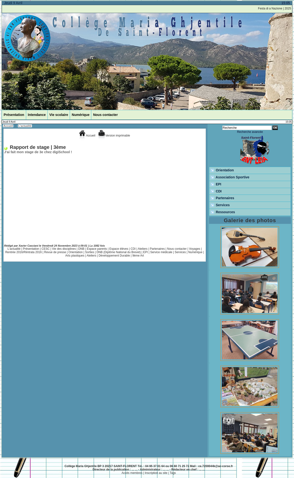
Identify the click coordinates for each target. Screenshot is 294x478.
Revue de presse (55, 252)
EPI (145, 252)
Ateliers (142, 248)
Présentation (14, 115)
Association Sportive (229, 177)
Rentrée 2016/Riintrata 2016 (23, 252)
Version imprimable (114, 135)
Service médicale (161, 252)
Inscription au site (156, 473)
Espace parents (97, 248)
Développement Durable (114, 255)
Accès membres (132, 473)
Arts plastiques (75, 255)
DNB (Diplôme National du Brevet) (118, 252)
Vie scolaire (58, 115)
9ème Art (138, 255)
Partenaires (157, 248)
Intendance (37, 115)
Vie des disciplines (64, 248)
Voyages (194, 248)
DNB (81, 248)
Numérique (80, 115)
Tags (173, 473)
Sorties (89, 252)
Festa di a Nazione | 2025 (276, 8)
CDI (133, 248)
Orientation (76, 252)
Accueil (8, 125)
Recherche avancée (250, 132)
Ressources (222, 212)
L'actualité (24, 125)
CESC (46, 248)
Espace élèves (118, 248)
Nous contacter (105, 115)
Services (180, 252)
